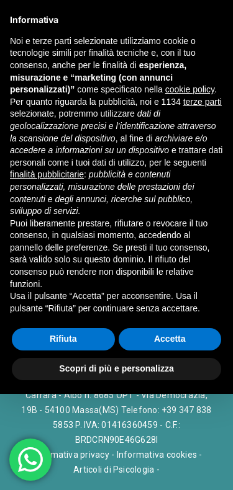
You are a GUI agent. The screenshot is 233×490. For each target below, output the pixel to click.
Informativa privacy (69, 455)
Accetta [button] (170, 339)
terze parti (202, 102)
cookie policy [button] (189, 89)
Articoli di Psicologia (113, 469)
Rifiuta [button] (63, 339)
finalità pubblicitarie (47, 174)
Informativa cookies (157, 455)
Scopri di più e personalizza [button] (116, 368)
